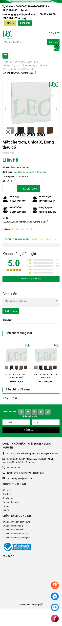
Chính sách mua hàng (12, 526)
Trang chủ (7, 62)
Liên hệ (5, 510)
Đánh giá (37, 239)
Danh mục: (7, 172)
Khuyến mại (7, 498)
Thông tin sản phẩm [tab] (16, 239)
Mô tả (5, 218)
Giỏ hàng (57, 48)
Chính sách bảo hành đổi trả (15, 533)
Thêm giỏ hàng (29, 189)
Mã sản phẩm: (9, 167)
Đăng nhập (25, 23)
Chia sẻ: (6, 229)
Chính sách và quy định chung (16, 522)
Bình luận (52, 239)
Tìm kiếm (53, 42)
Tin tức (5, 506)
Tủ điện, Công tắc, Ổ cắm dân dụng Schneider (23, 65)
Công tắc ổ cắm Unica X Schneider (18, 69)
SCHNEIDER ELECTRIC (25, 62)
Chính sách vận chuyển (13, 529)
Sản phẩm (7, 490)
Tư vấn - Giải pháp (10, 502)
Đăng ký (10, 23)
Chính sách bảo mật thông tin (16, 537)
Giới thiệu (6, 494)
